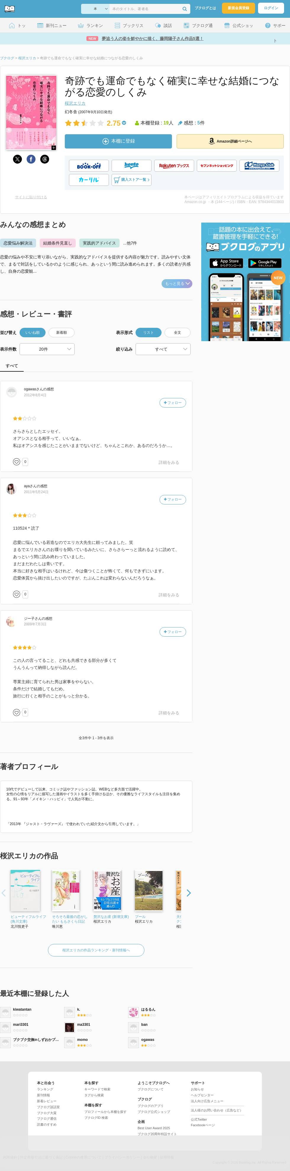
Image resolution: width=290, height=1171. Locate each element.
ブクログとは (205, 8)
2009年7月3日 (35, 624)
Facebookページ (203, 1125)
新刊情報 (43, 1095)
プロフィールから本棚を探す (105, 1112)
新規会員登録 (238, 8)
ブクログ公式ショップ (154, 1112)
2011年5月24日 (36, 492)
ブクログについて (151, 1089)
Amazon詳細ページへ (230, 141)
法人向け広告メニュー (207, 1101)
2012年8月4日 (35, 395)
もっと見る (177, 283)
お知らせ (197, 1089)
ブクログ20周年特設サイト (157, 1134)
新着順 (61, 332)
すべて (12, 365)
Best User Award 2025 (154, 1128)
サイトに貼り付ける (31, 197)
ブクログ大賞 (47, 1113)
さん (33, 389)
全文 (177, 332)
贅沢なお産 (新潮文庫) (111, 917)
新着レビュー (47, 1101)
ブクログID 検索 (96, 1117)
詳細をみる (169, 462)
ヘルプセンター (202, 1095)
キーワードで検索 (97, 1089)
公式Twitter (199, 1119)
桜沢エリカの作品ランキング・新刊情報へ (96, 950)
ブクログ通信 (47, 1118)
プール (140, 917)
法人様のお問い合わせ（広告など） (217, 1110)
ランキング (45, 1089)
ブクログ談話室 (48, 1107)
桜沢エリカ (75, 103)
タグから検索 (94, 1095)
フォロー (173, 403)
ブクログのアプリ (151, 1106)
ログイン (271, 8)
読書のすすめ (47, 1124)
